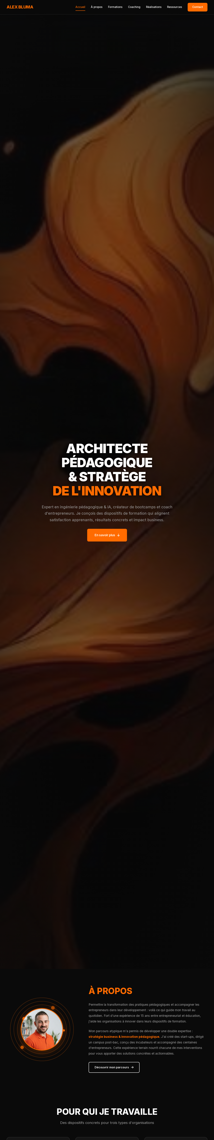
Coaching (134, 7)
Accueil (80, 7)
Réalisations (153, 7)
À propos (96, 7)
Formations (115, 7)
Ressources (174, 7)
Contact (197, 7)
